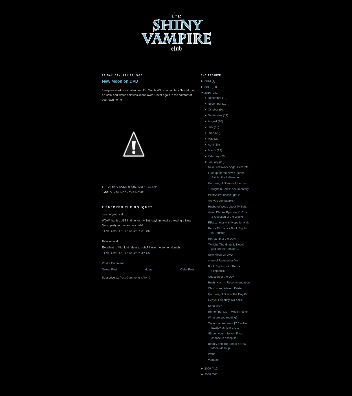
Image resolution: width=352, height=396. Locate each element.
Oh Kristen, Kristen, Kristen (225, 288)
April (211, 144)
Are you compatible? (221, 200)
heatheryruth (110, 214)
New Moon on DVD (120, 81)
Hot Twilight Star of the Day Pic (228, 294)
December (214, 98)
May (210, 138)
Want (211, 354)
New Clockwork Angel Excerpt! (228, 167)
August (212, 121)
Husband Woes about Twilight (227, 206)
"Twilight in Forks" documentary (228, 189)
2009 (207, 368)
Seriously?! (215, 306)
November (214, 103)
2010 (207, 92)
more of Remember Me (223, 260)
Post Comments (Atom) (135, 277)
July (210, 127)
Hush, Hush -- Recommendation (229, 282)
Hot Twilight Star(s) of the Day (227, 183)
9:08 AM (152, 187)
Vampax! (213, 359)
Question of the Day (221, 276)
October (213, 109)
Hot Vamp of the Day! (221, 238)
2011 (207, 86)
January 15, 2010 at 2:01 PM (126, 231)
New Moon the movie (129, 192)
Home (149, 269)
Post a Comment (113, 263)
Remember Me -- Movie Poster (228, 311)
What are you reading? (223, 317)
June (211, 133)
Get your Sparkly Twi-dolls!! (225, 300)
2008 (207, 374)
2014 (207, 81)
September (215, 115)
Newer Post (109, 269)
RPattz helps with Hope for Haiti (228, 222)
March (212, 150)
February (214, 156)
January (213, 162)
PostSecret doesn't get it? (224, 195)
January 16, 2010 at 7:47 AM (126, 253)
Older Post (187, 269)
